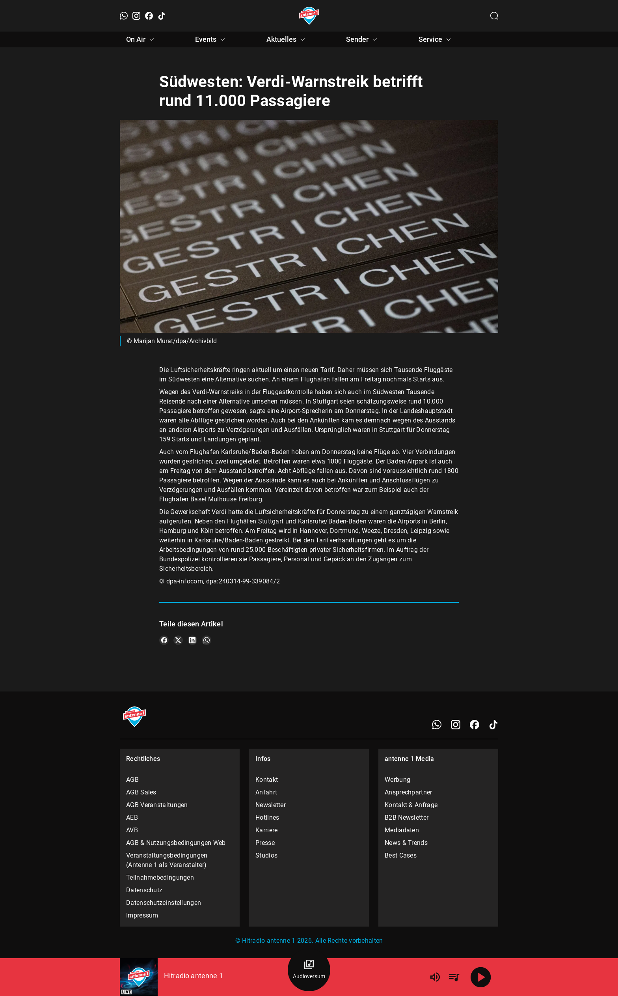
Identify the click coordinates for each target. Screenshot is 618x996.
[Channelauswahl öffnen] (494, 15)
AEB (132, 817)
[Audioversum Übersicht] (309, 970)
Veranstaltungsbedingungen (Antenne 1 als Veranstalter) (167, 860)
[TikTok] (162, 16)
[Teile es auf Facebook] (164, 640)
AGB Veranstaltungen (157, 805)
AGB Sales (141, 792)
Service (436, 39)
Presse (265, 843)
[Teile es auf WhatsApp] (206, 640)
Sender (363, 39)
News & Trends (406, 843)
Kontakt (266, 779)
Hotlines (267, 817)
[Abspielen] (481, 977)
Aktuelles (286, 39)
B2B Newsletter (406, 817)
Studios (266, 855)
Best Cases (401, 855)
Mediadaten (402, 830)
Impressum (142, 915)
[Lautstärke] (435, 977)
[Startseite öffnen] (309, 16)
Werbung (397, 779)
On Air (141, 39)
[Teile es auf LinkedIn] (192, 640)
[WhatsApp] (124, 16)
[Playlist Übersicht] (454, 977)
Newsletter (270, 805)
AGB (132, 779)
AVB (132, 830)
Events (211, 39)
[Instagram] (136, 16)
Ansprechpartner (408, 792)
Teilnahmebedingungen (160, 877)
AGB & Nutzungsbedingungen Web (176, 843)
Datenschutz (144, 890)
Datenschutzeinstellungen (163, 902)
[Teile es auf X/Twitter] (178, 640)
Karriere (266, 830)
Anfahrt (266, 792)
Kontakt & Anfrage (411, 805)
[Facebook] (149, 16)
